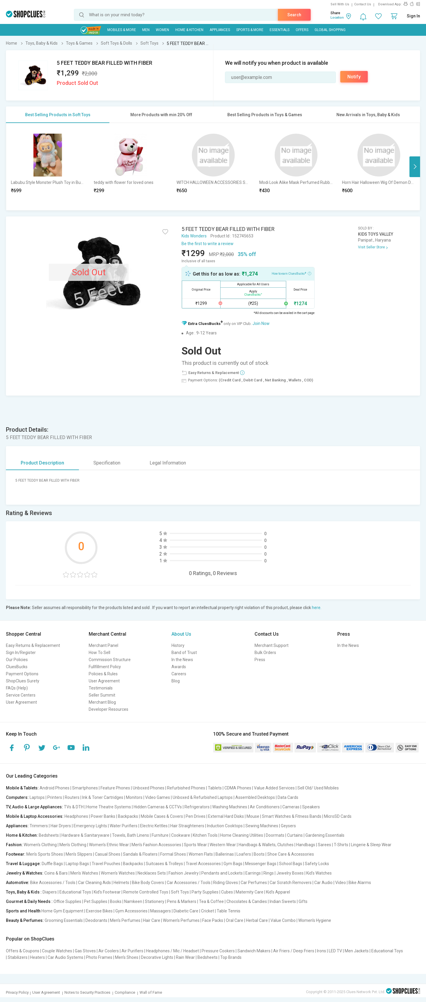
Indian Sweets (283, 901)
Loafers (244, 854)
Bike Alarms (360, 882)
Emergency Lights (90, 825)
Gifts (303, 901)
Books (116, 901)
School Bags (290, 863)
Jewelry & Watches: (24, 873)
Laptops (37, 797)
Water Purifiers (123, 825)
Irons (321, 950)
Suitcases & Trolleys (164, 863)
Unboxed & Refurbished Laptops (203, 797)
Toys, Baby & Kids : (24, 892)
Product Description (42, 463)
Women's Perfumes (181, 920)
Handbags (305, 844)
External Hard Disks (226, 816)
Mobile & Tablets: (22, 788)
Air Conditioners (265, 806)
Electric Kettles (154, 825)
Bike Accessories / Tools (52, 882)
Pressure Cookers (218, 950)
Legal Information (168, 463)
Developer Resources (108, 709)
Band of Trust (184, 652)
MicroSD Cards (338, 816)
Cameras (290, 806)
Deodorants (96, 920)
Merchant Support (272, 645)
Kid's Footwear (107, 892)
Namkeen (133, 901)
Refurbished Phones (186, 788)
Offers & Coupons (22, 950)
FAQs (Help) (17, 688)
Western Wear (223, 844)
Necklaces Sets (151, 873)
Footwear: (15, 854)
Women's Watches (118, 873)
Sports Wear (195, 844)
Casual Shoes (107, 854)
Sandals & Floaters (140, 854)
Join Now (261, 323)
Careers (178, 673)
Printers (54, 797)
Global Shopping (330, 30)
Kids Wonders (194, 236)
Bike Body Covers (148, 882)
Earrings (253, 873)
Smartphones (85, 788)
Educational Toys (75, 892)
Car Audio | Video (330, 882)
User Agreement (21, 702)
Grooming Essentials (64, 920)
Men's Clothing (72, 844)
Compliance (125, 992)
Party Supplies (205, 892)
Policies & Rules (103, 673)
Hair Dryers (61, 825)
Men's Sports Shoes (44, 854)
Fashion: (14, 844)
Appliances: (17, 825)
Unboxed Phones (148, 788)
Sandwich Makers (253, 950)
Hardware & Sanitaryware (85, 835)
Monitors (134, 797)
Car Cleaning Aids (94, 882)
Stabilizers (17, 957)
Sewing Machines (261, 825)
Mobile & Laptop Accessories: (35, 816)
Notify (354, 77)
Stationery (154, 901)
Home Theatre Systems (108, 806)
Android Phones (54, 788)
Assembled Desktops (255, 797)
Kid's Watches (319, 873)
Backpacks (128, 816)
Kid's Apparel (278, 892)
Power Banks (103, 816)
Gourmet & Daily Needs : (29, 901)
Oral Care (234, 920)
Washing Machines (229, 806)
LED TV (335, 950)
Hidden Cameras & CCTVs (158, 806)
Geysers (288, 825)
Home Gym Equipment (62, 911)
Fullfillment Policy (105, 666)
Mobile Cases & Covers (162, 816)
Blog (175, 681)
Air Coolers (108, 950)
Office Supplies (67, 901)
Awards (178, 666)
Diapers (50, 892)
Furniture (160, 835)
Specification (106, 463)
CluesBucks (16, 666)
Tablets (215, 788)
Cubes (227, 892)
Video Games (157, 797)
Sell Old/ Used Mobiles (318, 788)
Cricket (207, 911)
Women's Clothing (40, 844)
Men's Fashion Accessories (156, 844)
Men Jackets (357, 950)
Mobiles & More (121, 30)
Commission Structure (110, 659)
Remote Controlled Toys (145, 892)
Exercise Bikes (99, 911)
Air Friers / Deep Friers (293, 950)
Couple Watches (57, 950)
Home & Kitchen (189, 30)
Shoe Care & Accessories (290, 854)
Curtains (295, 835)
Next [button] (414, 166)
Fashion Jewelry (184, 873)
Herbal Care (257, 920)
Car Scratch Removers (291, 882)
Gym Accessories (131, 911)
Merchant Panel (103, 645)
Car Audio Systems (65, 957)
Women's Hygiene (314, 920)
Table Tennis (228, 911)
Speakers (311, 806)
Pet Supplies (95, 901)
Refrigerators (197, 806)
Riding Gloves (225, 882)
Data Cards (288, 797)
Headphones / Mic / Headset (172, 950)
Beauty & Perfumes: (25, 920)
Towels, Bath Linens (130, 835)
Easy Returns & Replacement (33, 645)
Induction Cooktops (225, 825)
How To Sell (99, 652)
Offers (302, 30)
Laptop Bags (77, 863)
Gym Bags (232, 863)
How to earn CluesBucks (291, 273)
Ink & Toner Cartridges (102, 797)
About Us (181, 634)
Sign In (413, 16)
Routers (72, 797)
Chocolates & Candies (246, 901)
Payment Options (22, 673)
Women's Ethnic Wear (109, 844)
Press (260, 659)
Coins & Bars (56, 873)
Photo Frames (99, 957)
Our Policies (17, 659)
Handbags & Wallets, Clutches (266, 844)
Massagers (160, 911)
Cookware (180, 835)
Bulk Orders (265, 652)
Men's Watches (84, 873)
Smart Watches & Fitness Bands (291, 816)
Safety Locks (317, 863)
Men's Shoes (126, 957)
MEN (146, 30)
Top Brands (231, 957)
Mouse (253, 816)
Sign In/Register (21, 652)
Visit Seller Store (371, 247)
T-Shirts (341, 844)
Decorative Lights (157, 957)
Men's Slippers (79, 854)
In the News (182, 659)
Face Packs (212, 920)
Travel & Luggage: (23, 863)
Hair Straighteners (187, 825)
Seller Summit (102, 695)
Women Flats (201, 854)
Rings (268, 873)
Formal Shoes (173, 854)
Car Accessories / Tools (188, 882)
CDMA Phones (237, 788)
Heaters (37, 957)
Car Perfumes (254, 882)
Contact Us (362, 4)
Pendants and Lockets (222, 873)
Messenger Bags (260, 863)
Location (337, 18)
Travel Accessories (203, 863)
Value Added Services (274, 788)
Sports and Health (23, 911)
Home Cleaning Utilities (241, 835)
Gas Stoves (85, 950)
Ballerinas (225, 854)
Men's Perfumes (125, 920)
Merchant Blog (102, 702)
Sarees (324, 844)
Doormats (275, 835)
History (177, 645)
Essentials (279, 30)
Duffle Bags (52, 863)
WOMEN (162, 30)
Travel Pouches (106, 863)
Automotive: (17, 882)
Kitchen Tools (205, 835)
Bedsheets (49, 835)
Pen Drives (195, 816)
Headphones (76, 816)
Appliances (220, 30)
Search (294, 14)
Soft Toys (180, 892)
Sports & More (249, 30)
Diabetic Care (186, 911)
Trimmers (39, 825)
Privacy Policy (17, 992)
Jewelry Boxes (290, 873)
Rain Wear (185, 957)
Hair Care (151, 920)
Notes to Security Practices (87, 992)
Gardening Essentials (324, 835)
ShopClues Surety (22, 681)
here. (316, 607)
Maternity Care (249, 892)
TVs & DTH (74, 806)
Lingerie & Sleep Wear (371, 844)
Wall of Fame (151, 992)
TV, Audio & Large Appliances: (34, 806)
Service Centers (20, 695)
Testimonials (101, 688)
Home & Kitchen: (22, 835)
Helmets (121, 882)
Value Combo (283, 920)
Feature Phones (115, 788)
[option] (47, 166)
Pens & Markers (181, 901)
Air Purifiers (132, 950)
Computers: (17, 797)
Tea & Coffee (211, 901)
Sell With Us (340, 4)
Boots (259, 854)
